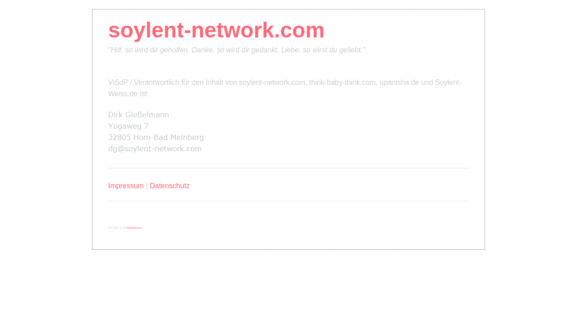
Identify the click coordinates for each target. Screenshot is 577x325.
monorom (134, 228)
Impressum (126, 186)
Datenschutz (170, 186)
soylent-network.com (216, 30)
